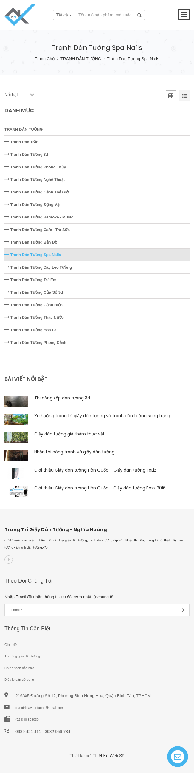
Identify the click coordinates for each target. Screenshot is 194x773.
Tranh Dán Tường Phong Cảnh (35, 342)
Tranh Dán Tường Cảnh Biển (33, 305)
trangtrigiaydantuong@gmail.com (39, 707)
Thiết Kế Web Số (108, 755)
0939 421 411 (28, 731)
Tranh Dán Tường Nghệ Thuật (34, 179)
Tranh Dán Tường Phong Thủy (35, 167)
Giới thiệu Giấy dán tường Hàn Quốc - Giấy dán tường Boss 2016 (100, 488)
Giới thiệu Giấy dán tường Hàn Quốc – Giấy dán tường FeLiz (95, 470)
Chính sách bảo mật (19, 668)
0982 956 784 (57, 731)
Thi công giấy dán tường (22, 656)
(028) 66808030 (27, 719)
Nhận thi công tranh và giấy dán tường (74, 452)
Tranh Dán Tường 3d (26, 154)
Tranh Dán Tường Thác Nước (34, 317)
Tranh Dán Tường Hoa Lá (30, 330)
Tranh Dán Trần (21, 142)
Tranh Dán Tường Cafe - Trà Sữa (37, 229)
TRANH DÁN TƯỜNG (80, 58)
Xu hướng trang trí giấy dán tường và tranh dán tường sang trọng (102, 416)
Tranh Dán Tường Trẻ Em (30, 280)
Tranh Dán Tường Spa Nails (32, 254)
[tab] (171, 97)
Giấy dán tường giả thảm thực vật (69, 434)
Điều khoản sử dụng (19, 679)
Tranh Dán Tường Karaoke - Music (38, 217)
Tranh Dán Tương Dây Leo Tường (38, 267)
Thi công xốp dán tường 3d (62, 398)
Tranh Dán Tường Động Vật (32, 204)
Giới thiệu (11, 644)
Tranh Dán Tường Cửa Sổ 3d (33, 292)
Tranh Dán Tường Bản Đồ (30, 242)
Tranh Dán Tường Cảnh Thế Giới (37, 192)
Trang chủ (45, 58)
